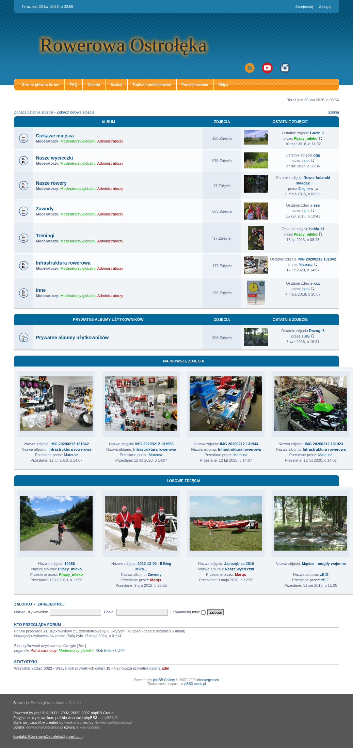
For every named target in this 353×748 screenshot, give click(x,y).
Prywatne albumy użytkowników (108, 319)
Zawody (44, 208)
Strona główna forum (40, 85)
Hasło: (109, 612)
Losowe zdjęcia (183, 481)
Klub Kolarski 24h (110, 650)
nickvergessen (208, 680)
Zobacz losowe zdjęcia (75, 112)
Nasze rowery (51, 183)
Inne (41, 290)
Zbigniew (305, 188)
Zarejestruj (304, 6)
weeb (68, 722)
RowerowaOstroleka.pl (113, 722)
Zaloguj (325, 6)
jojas (306, 161)
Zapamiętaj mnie (189, 612)
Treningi (45, 235)
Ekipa (223, 85)
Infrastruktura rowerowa (63, 263)
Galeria (93, 85)
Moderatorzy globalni (78, 141)
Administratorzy (110, 141)
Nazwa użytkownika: (31, 612)
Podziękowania (194, 85)
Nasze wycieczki (54, 158)
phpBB (39, 713)
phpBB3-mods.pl (193, 684)
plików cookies (88, 727)
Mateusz (306, 265)
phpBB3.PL (109, 718)
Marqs (155, 580)
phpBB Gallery (164, 680)
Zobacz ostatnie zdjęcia (33, 112)
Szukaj (116, 85)
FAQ (73, 85)
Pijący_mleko (306, 138)
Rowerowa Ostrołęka (123, 45)
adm (166, 668)
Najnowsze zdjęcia (183, 361)
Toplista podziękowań (151, 85)
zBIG (306, 336)
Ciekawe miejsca (55, 135)
